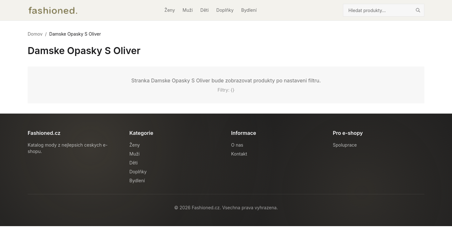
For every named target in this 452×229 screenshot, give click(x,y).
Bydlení (249, 10)
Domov (35, 34)
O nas (237, 145)
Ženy (169, 10)
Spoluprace (345, 145)
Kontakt (239, 153)
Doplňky (225, 10)
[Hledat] (418, 10)
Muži (187, 10)
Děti (204, 10)
